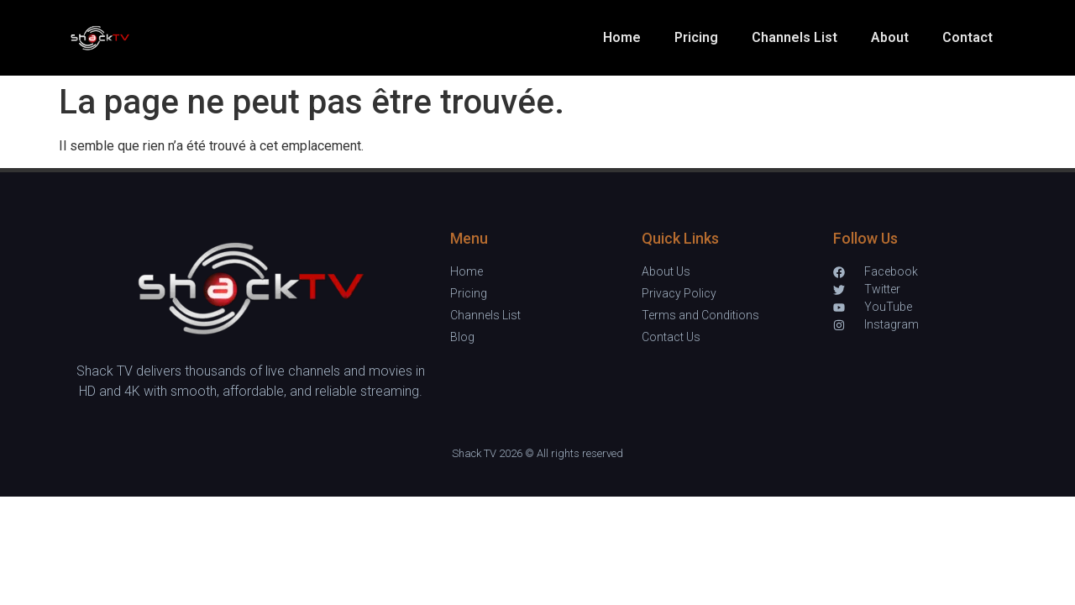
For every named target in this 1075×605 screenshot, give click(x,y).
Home (622, 37)
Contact (967, 37)
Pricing (696, 37)
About (890, 37)
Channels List (794, 37)
